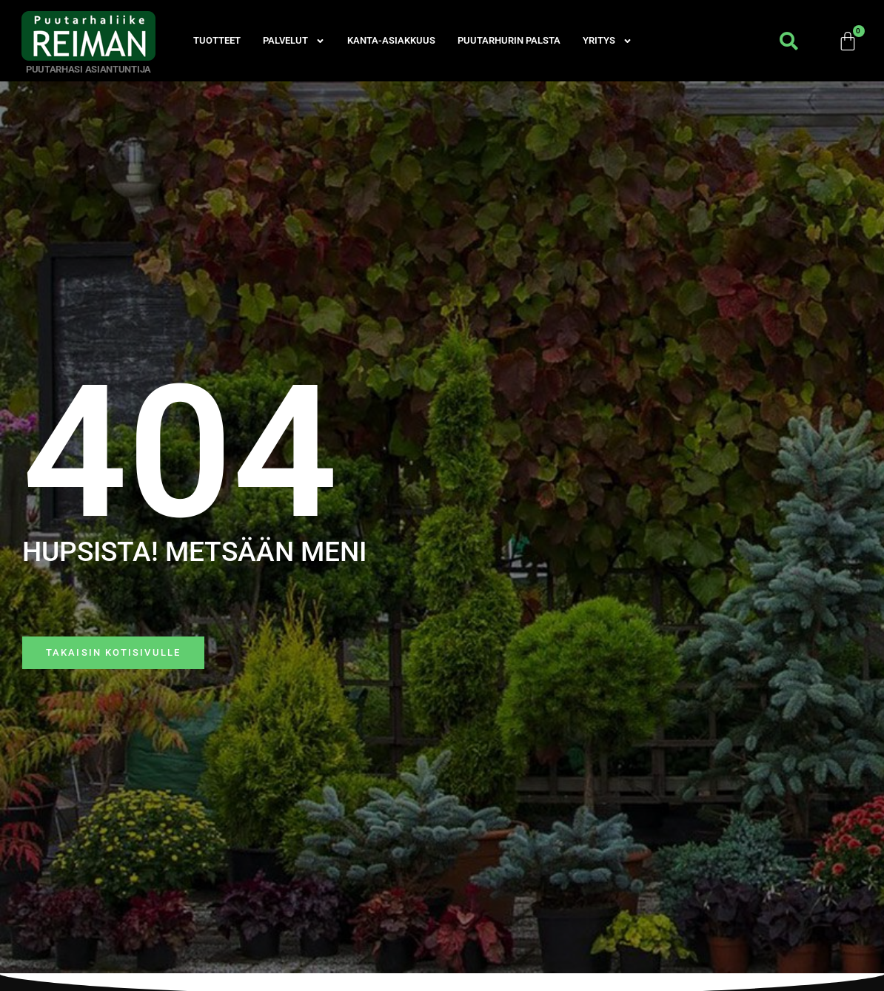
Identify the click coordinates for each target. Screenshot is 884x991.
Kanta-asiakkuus (391, 40)
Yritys (607, 40)
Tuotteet (217, 40)
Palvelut (294, 40)
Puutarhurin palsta (509, 40)
